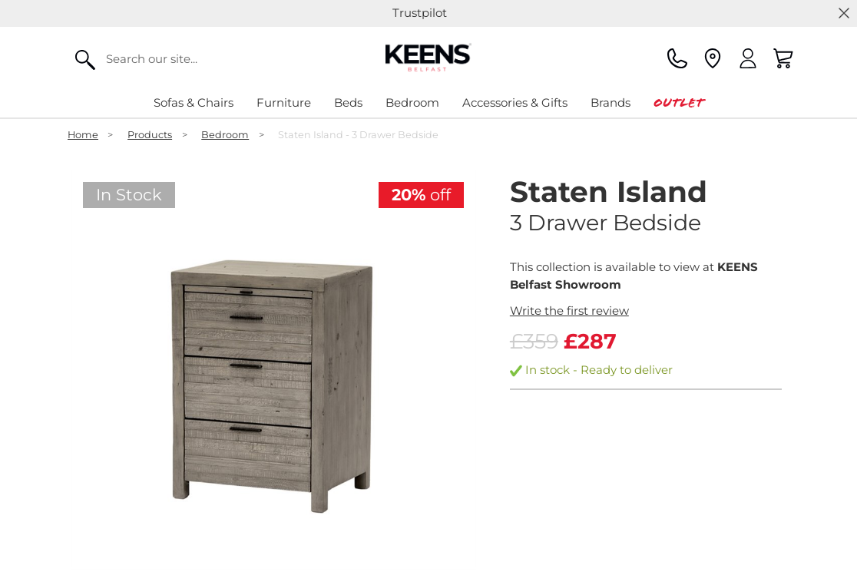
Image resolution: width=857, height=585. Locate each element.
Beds (348, 102)
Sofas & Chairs (193, 102)
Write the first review (569, 310)
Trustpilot (419, 12)
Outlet (678, 102)
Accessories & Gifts (514, 102)
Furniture (283, 102)
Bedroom (412, 102)
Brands (610, 102)
